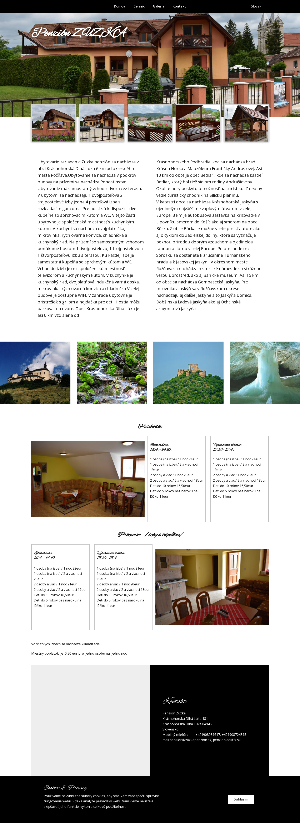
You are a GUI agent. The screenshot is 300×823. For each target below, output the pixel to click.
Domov (119, 6)
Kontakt (179, 6)
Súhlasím (241, 799)
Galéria (158, 6)
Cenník (139, 6)
